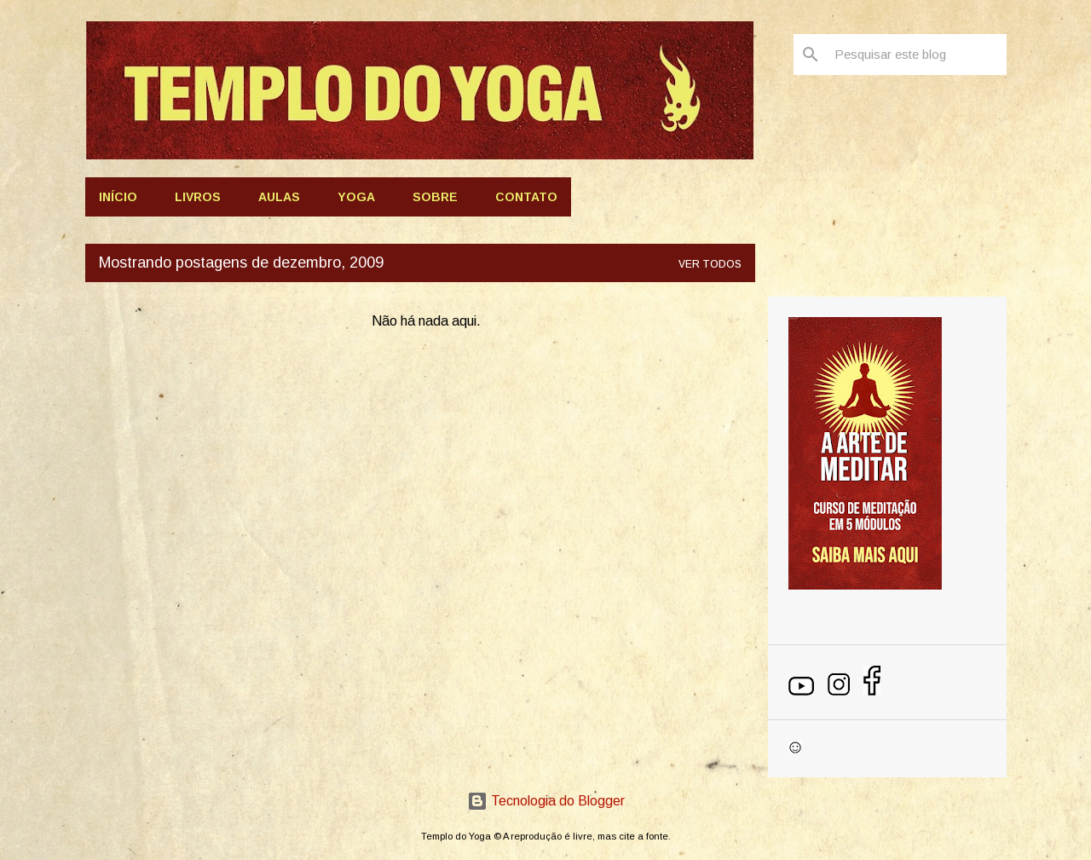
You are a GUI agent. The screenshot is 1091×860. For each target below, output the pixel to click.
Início (118, 197)
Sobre (435, 197)
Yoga (356, 197)
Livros (198, 197)
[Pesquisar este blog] (917, 54)
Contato (526, 197)
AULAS (279, 197)
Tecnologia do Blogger (546, 801)
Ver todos (710, 264)
